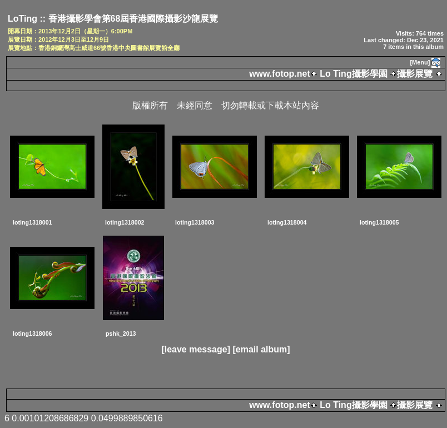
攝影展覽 (415, 73)
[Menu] (420, 62)
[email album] (261, 349)
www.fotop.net (279, 73)
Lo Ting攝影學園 (353, 73)
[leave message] (195, 349)
